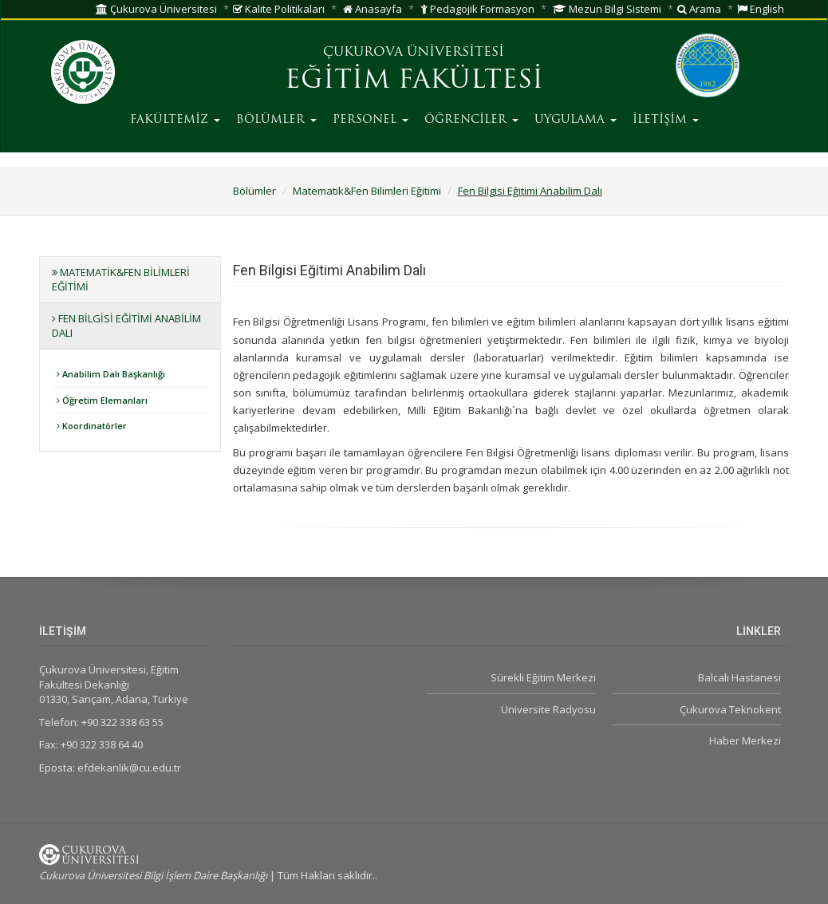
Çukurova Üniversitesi (156, 9)
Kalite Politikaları (279, 9)
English (760, 9)
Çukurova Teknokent (730, 709)
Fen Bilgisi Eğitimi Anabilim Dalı (530, 191)
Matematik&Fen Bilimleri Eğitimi (367, 191)
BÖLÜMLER (276, 120)
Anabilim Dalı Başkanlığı (111, 374)
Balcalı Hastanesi (739, 677)
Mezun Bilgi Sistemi (607, 9)
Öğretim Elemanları (102, 400)
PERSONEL (370, 120)
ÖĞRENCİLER (471, 120)
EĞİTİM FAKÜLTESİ (414, 81)
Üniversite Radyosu (548, 709)
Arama (699, 9)
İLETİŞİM (666, 120)
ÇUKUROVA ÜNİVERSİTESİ (413, 52)
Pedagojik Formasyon (477, 9)
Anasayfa (372, 9)
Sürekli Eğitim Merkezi (543, 677)
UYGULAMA (575, 120)
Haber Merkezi (745, 740)
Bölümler (254, 191)
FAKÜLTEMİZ (175, 120)
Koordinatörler (92, 426)
